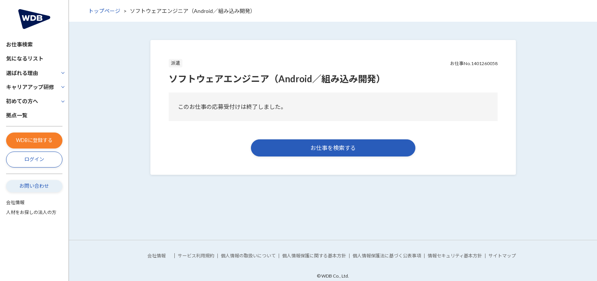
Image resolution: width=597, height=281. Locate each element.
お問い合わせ (34, 186)
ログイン (34, 159)
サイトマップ (502, 256)
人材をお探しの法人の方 (31, 212)
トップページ (104, 11)
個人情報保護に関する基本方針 (314, 256)
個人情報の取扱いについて (248, 256)
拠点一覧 (16, 115)
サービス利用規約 (196, 256)
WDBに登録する (34, 140)
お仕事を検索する (333, 147)
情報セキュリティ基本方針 (455, 256)
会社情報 (15, 202)
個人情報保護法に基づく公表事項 (387, 256)
